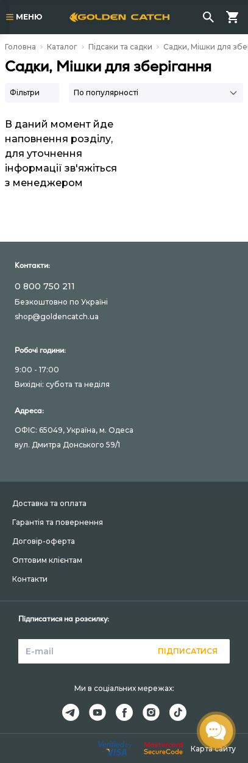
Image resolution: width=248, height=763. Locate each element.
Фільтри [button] (25, 92)
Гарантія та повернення (57, 522)
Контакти (30, 579)
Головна (20, 46)
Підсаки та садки (120, 46)
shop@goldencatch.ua (57, 316)
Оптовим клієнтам (47, 560)
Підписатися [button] (188, 651)
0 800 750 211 (45, 286)
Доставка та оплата (49, 503)
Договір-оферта (43, 541)
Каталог (62, 46)
